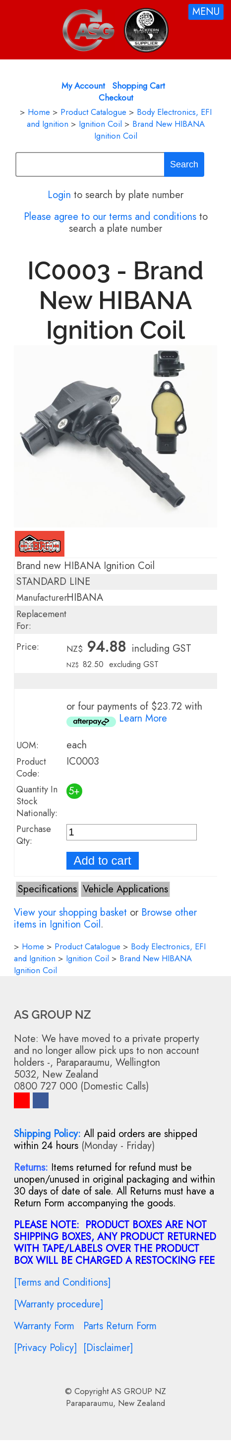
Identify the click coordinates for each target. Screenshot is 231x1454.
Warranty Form (44, 1326)
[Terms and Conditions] (62, 1282)
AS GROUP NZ (138, 1391)
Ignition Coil (100, 124)
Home (39, 112)
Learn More (143, 718)
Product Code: (31, 767)
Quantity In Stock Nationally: (37, 801)
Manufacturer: (43, 597)
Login (59, 195)
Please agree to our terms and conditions (110, 216)
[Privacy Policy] (45, 1348)
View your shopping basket (70, 912)
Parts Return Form (120, 1326)
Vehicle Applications (125, 889)
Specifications (47, 889)
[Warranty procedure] (59, 1304)
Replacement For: (41, 620)
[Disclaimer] (108, 1348)
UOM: (27, 745)
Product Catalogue (93, 112)
